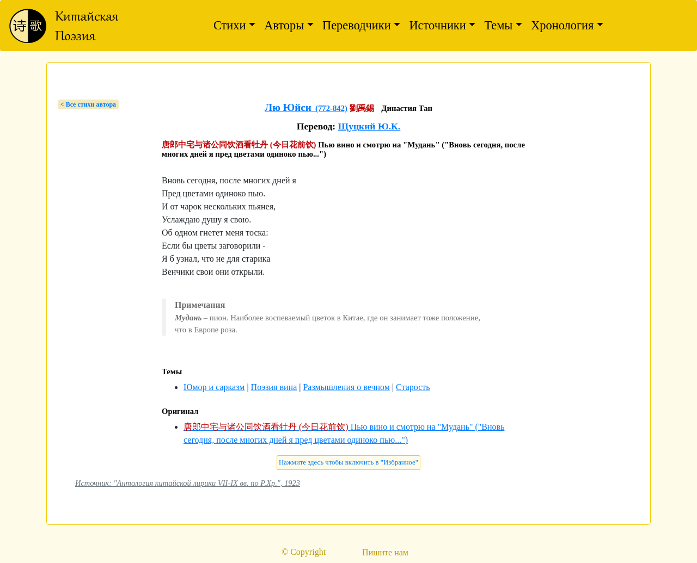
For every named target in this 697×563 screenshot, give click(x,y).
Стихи (229, 25)
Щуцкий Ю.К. (369, 126)
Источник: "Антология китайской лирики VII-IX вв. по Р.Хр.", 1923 (187, 483)
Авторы (284, 25)
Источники (437, 25)
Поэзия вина (274, 387)
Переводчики (356, 25)
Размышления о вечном (346, 387)
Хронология (562, 25)
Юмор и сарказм (214, 387)
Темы (498, 25)
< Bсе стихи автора (88, 104)
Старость (413, 387)
